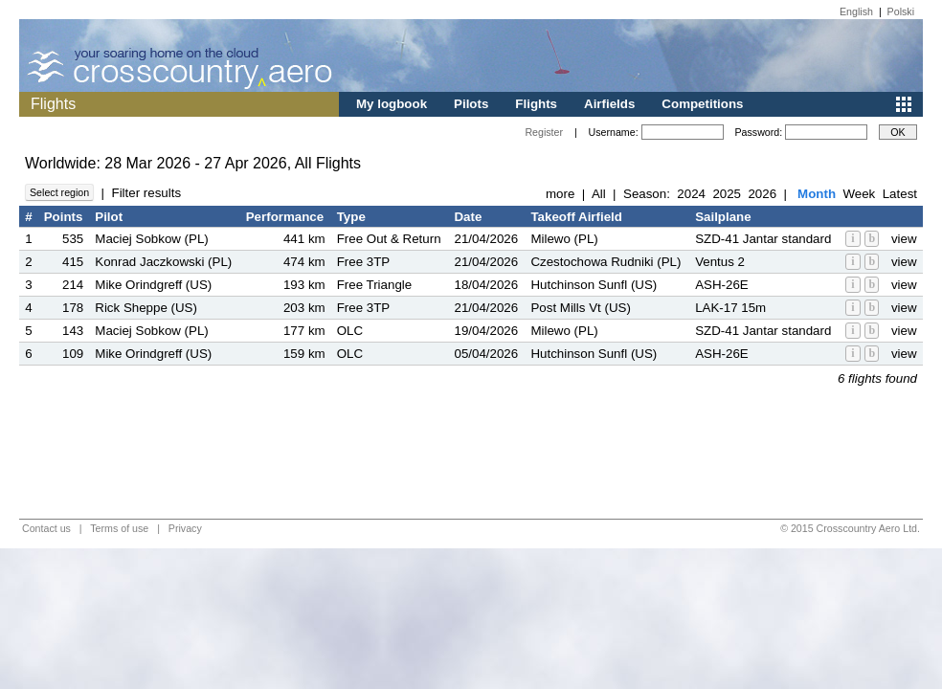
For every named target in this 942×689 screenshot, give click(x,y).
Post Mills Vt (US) (580, 307)
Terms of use (119, 528)
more (560, 194)
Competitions (702, 104)
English (856, 11)
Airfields (609, 104)
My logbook (391, 104)
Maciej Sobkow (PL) (152, 239)
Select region (59, 192)
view (904, 239)
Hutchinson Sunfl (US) (593, 285)
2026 (762, 194)
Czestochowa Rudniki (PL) (605, 262)
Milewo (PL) (563, 239)
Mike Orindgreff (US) (153, 285)
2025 (726, 194)
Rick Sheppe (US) (146, 307)
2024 (691, 194)
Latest (900, 194)
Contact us (46, 528)
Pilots (471, 104)
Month (816, 194)
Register (544, 132)
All (599, 194)
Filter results (146, 193)
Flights (536, 104)
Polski (900, 11)
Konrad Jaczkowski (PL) (163, 262)
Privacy (185, 528)
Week (858, 194)
